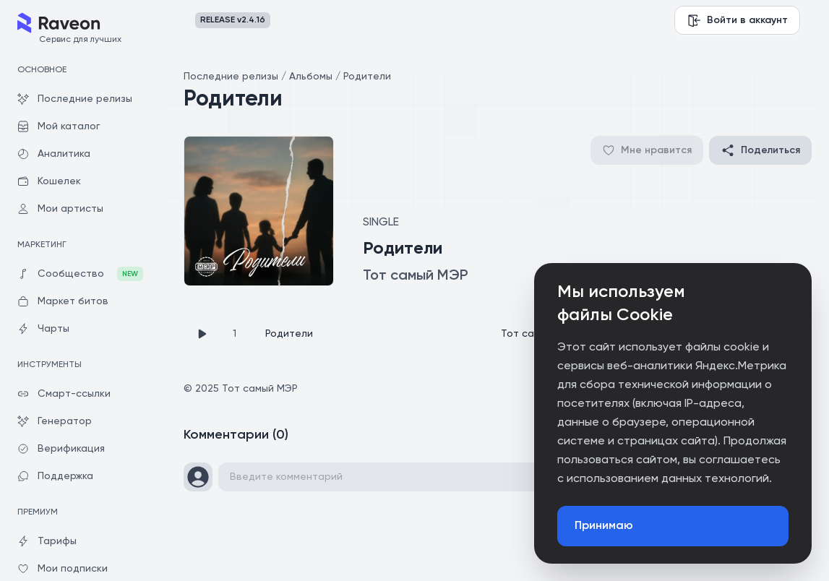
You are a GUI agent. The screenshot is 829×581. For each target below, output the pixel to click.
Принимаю (604, 526)
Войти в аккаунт (737, 20)
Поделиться (760, 150)
